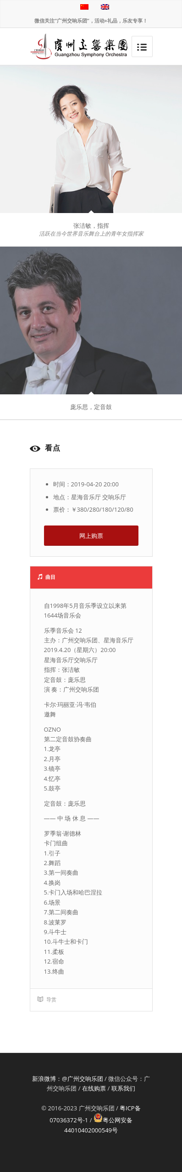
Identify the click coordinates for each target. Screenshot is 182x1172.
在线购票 (94, 1088)
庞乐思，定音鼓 (91, 407)
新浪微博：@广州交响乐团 (67, 1078)
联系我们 (123, 1088)
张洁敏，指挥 (91, 225)
